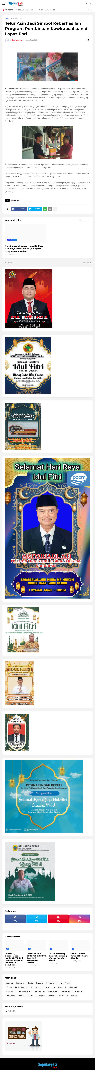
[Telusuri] (91, 4)
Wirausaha (19, 18)
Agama (9, 983)
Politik (21, 996)
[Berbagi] (88, 40)
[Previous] (88, 10)
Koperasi (62, 987)
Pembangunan (24, 991)
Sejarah (42, 996)
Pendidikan (53, 991)
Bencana (20, 983)
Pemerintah (40, 991)
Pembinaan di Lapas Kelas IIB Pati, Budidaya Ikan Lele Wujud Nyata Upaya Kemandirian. (24, 249)
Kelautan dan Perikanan (16, 987)
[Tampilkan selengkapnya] (55, 209)
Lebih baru (8, 262)
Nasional (73, 987)
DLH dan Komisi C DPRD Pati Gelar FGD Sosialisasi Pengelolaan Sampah (36, 958)
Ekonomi (50, 983)
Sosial (51, 996)
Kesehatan (50, 987)
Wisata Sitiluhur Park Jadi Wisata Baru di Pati (35, 10)
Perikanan (66, 991)
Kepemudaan (36, 987)
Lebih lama (86, 262)
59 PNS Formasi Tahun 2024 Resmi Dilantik (79, 956)
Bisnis (30, 983)
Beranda (8, 18)
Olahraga (10, 991)
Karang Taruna (64, 983)
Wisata (74, 996)
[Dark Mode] (87, 4)
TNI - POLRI (63, 996)
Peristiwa (78, 991)
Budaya (39, 983)
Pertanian (10, 996)
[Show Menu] (3, 4)
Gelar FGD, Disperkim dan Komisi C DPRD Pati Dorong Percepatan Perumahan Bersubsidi (14, 959)
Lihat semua (84, 220)
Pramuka (32, 996)
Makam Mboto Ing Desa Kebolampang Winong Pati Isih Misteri (58, 957)
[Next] (91, 10)
